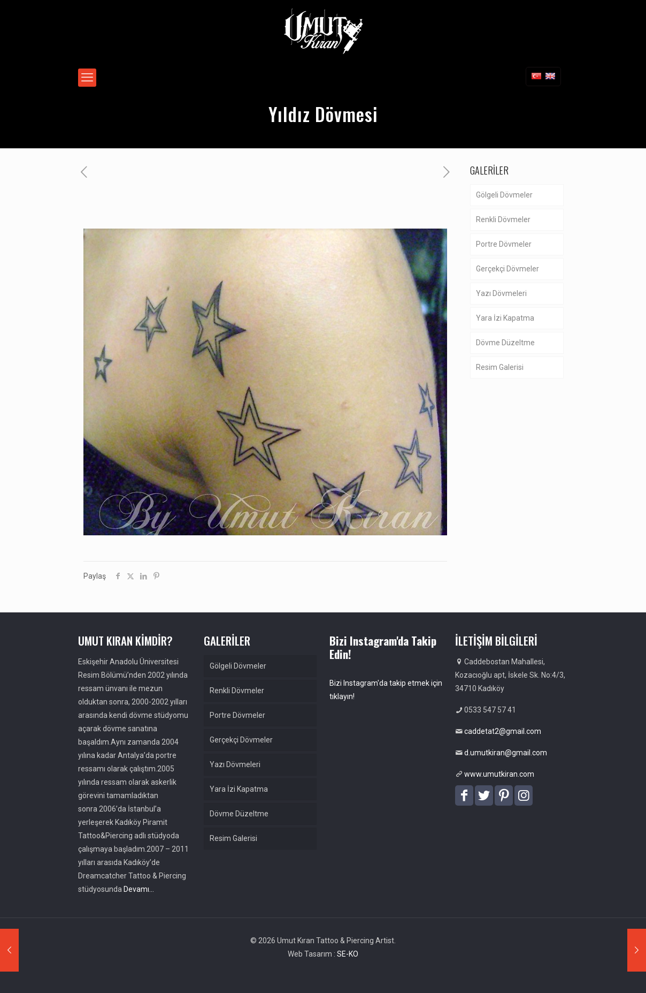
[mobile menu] (87, 78)
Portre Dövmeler (504, 244)
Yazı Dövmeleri (501, 293)
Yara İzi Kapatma (505, 318)
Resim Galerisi (500, 367)
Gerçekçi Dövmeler (507, 268)
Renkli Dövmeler (503, 219)
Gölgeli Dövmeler (504, 195)
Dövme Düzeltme (505, 342)
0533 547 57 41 (490, 710)
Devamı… (139, 889)
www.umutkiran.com (499, 774)
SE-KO (347, 954)
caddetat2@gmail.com (502, 731)
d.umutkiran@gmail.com (505, 752)
